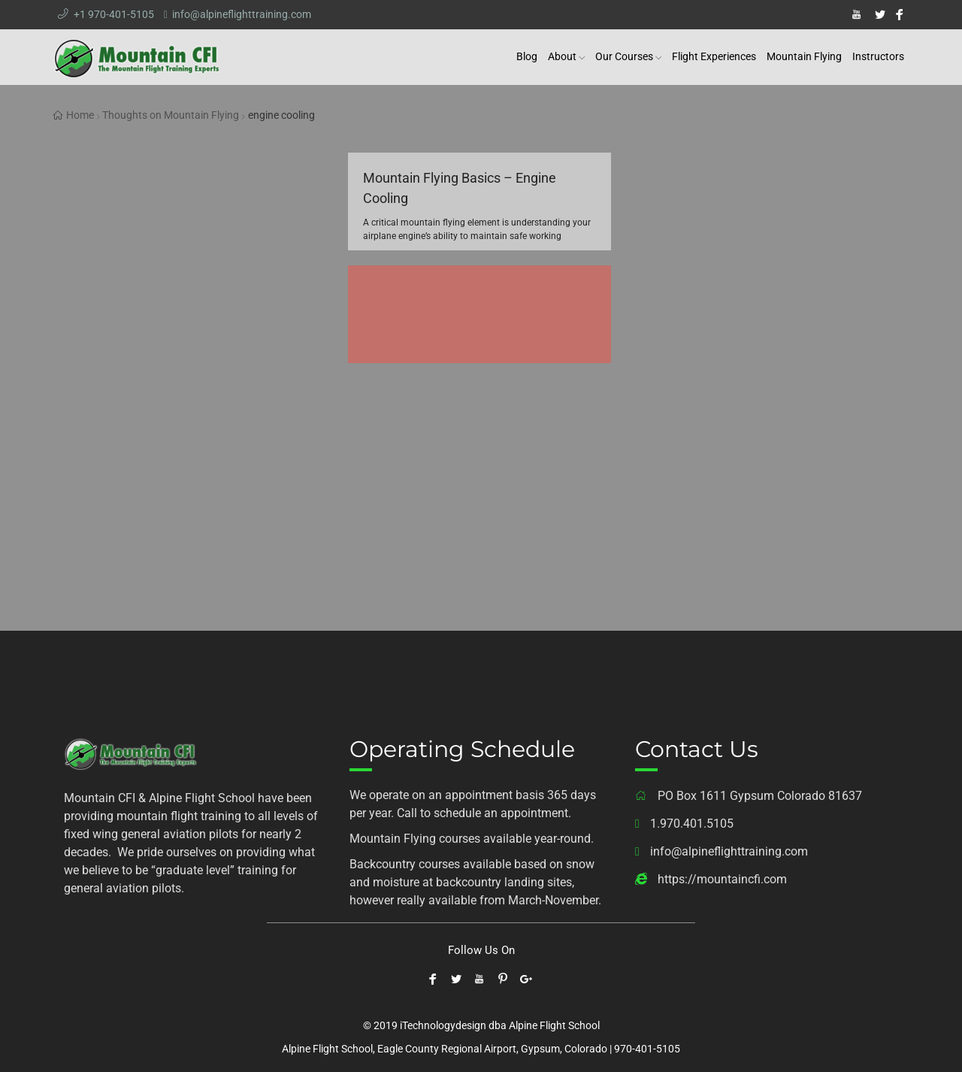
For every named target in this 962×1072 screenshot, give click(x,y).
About (562, 56)
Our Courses (624, 56)
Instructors (878, 56)
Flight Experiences (714, 56)
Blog (526, 56)
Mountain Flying (804, 56)
